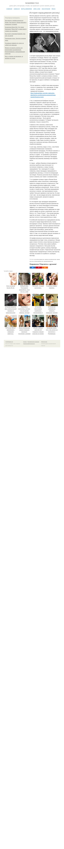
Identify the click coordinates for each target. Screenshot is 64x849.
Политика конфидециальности (29, 343)
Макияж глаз (32, 3)
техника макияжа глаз (38, 261)
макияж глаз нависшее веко (50, 259)
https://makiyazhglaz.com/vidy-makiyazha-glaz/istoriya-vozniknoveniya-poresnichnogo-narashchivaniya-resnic (43, 95)
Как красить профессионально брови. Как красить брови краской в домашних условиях (15, 22)
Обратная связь (44, 341)
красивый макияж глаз (48, 261)
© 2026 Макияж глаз (9, 341)
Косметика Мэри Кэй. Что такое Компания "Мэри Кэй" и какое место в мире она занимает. (16, 29)
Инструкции (46, 9)
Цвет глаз (36, 9)
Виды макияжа (26, 9)
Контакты (25, 341)
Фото (53, 9)
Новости (17, 9)
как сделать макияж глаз (39, 259)
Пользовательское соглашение (33, 341)
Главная (9, 9)
